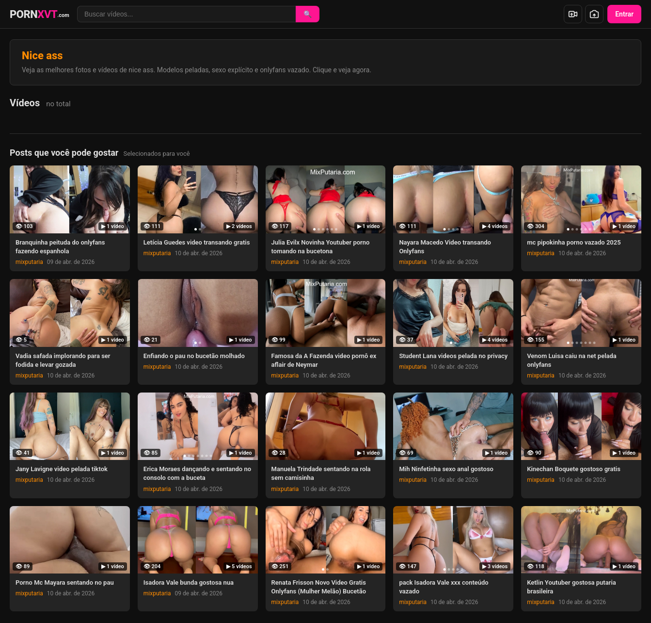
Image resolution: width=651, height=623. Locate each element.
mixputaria (29, 262)
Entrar (624, 14)
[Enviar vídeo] (573, 14)
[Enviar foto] (594, 14)
